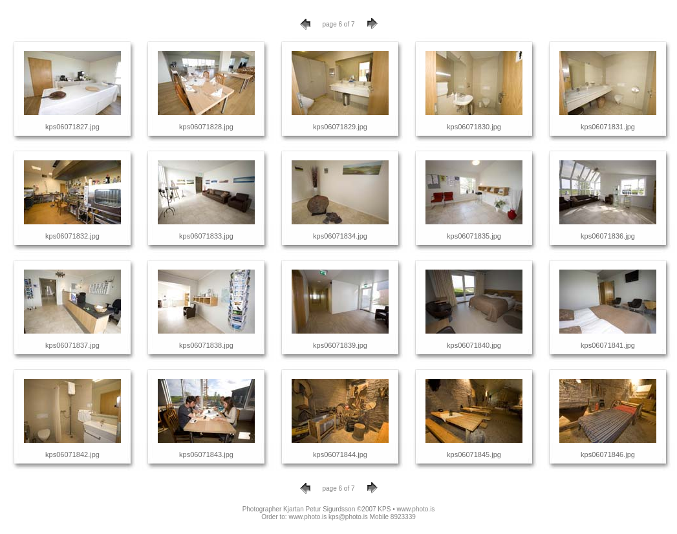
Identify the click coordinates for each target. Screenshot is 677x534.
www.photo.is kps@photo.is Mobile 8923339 (351, 516)
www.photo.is (415, 509)
